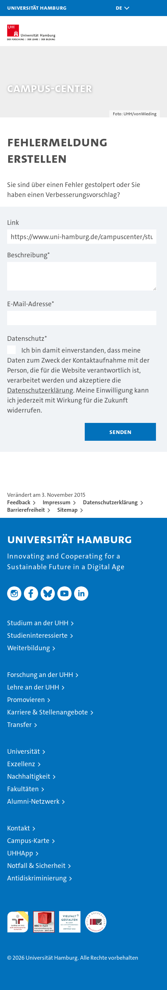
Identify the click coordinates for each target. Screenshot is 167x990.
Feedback (18, 502)
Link (13, 222)
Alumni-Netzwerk (33, 801)
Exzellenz (21, 763)
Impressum (57, 502)
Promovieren (26, 699)
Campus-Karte (28, 840)
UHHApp (20, 853)
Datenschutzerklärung (40, 390)
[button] (121, 8)
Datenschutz (27, 338)
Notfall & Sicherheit (36, 865)
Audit (40, 915)
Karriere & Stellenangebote (47, 712)
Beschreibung (28, 255)
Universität (23, 751)
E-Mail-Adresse (30, 303)
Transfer (19, 724)
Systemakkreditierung (95, 915)
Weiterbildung (28, 647)
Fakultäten (23, 788)
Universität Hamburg (37, 7)
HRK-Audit (66, 918)
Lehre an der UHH (33, 687)
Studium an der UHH (37, 622)
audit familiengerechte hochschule (17, 922)
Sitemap (67, 510)
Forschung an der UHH (40, 674)
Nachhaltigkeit (28, 776)
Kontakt (18, 828)
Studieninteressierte (37, 635)
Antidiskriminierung (37, 878)
